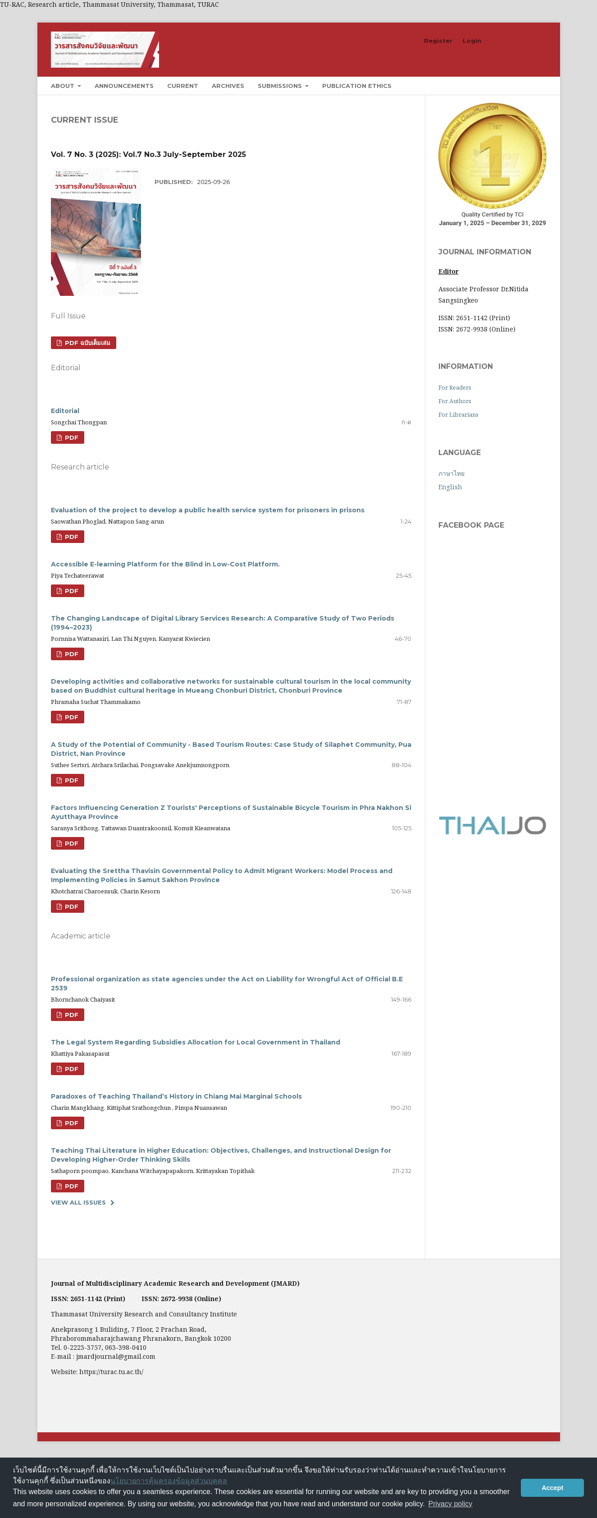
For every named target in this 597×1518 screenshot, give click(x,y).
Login (472, 40)
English (450, 487)
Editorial (65, 411)
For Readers (454, 387)
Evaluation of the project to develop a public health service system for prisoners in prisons (208, 510)
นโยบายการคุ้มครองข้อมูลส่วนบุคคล (168, 1481)
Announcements (124, 85)
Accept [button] (552, 1487)
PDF (70, 437)
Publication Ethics (357, 85)
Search (525, 85)
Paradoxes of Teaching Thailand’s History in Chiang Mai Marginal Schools (176, 1096)
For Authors (454, 401)
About (63, 85)
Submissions (281, 85)
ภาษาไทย (451, 473)
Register (438, 40)
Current (182, 85)
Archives (228, 85)
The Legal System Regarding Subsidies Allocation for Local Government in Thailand (195, 1042)
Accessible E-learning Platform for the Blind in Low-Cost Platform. (165, 564)
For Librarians (458, 414)
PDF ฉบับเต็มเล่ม (86, 342)
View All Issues (78, 1202)
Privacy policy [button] (450, 1504)
